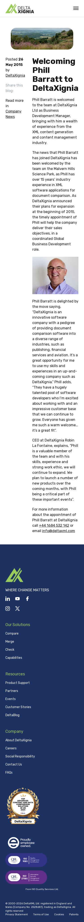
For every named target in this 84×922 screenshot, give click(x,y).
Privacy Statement (16, 914)
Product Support (17, 683)
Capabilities (13, 658)
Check (9, 650)
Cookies (59, 914)
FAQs (9, 772)
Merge (9, 642)
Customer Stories (18, 707)
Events (10, 699)
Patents (73, 914)
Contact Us (13, 764)
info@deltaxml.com (58, 531)
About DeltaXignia (18, 740)
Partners (11, 691)
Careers (11, 748)
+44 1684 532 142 (54, 525)
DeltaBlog (12, 715)
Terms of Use (41, 914)
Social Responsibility (20, 756)
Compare (12, 633)
